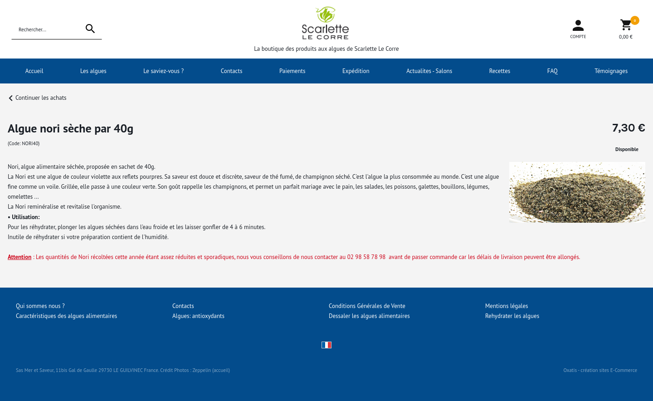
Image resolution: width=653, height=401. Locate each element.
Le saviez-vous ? (163, 71)
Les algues (93, 71)
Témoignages (611, 71)
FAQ (552, 71)
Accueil (34, 71)
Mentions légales (506, 306)
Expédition (356, 71)
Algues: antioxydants (198, 316)
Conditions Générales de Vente (367, 306)
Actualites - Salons (429, 71)
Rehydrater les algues (512, 316)
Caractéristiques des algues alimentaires (66, 316)
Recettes (500, 71)
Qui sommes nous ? (40, 306)
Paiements (292, 71)
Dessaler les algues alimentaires (369, 316)
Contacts (232, 71)
